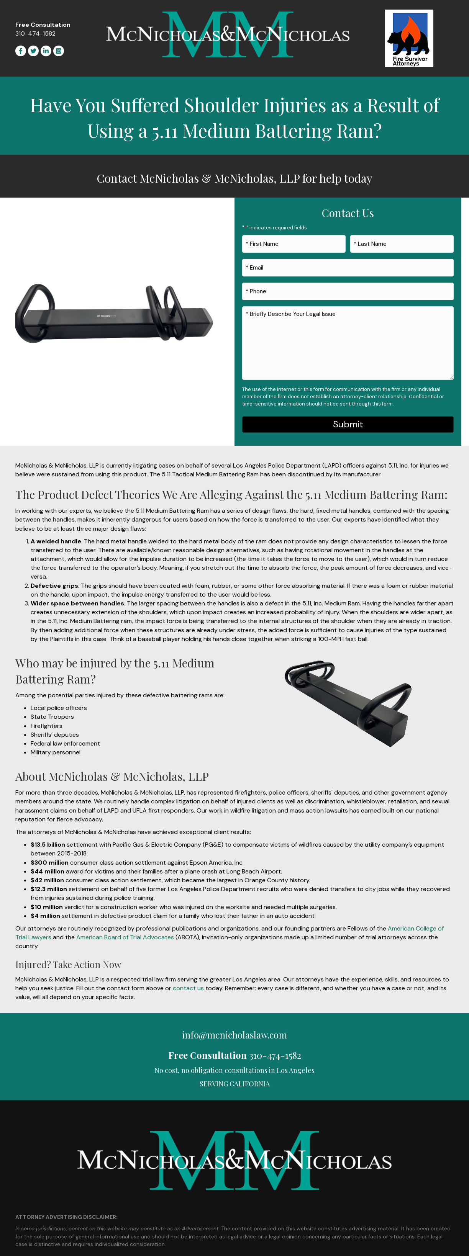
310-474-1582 (35, 33)
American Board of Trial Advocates (125, 930)
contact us (188, 980)
